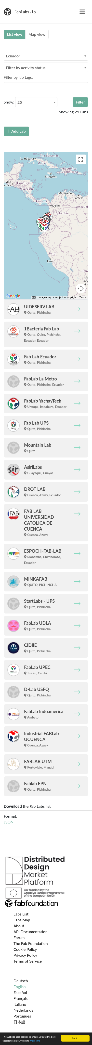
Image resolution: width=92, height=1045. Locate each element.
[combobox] (46, 56)
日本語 (19, 1021)
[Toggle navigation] (82, 11)
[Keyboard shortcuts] (34, 297)
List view (14, 34)
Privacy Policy (25, 955)
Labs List (20, 914)
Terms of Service (27, 961)
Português (22, 1016)
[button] (44, 227)
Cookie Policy (25, 949)
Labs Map (21, 919)
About (18, 925)
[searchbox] (6, 88)
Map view (36, 34)
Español (20, 992)
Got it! (75, 1038)
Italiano (19, 1004)
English (19, 986)
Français (20, 998)
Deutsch (20, 980)
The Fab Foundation (30, 943)
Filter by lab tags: (18, 77)
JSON (8, 822)
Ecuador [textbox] (13, 55)
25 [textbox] (19, 102)
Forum (19, 937)
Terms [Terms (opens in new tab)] (83, 297)
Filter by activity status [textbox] (25, 67)
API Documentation (30, 931)
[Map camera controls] (81, 288)
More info (35, 1040)
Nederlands (23, 1010)
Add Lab (16, 131)
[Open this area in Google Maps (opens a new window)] (13, 296)
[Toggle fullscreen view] (81, 159)
